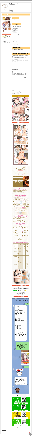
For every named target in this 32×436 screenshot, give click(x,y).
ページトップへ (28, 432)
